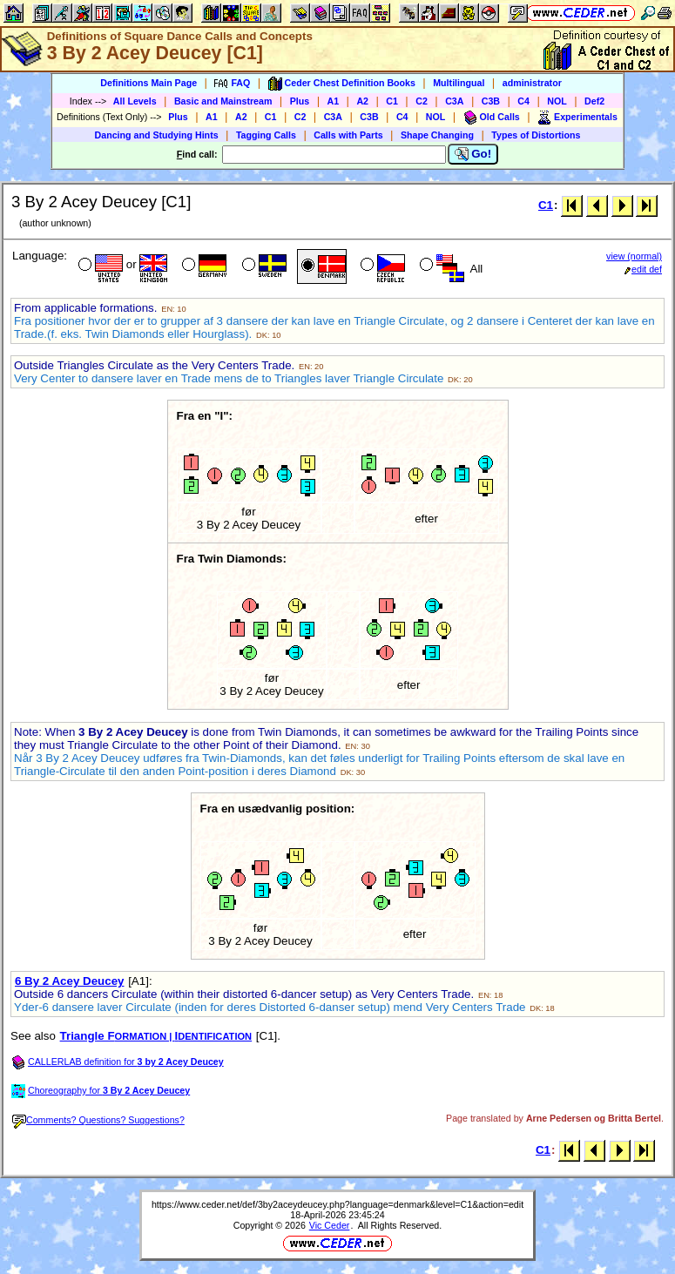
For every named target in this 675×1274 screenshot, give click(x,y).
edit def (643, 269)
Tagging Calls (266, 135)
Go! (473, 154)
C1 (392, 101)
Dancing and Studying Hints (157, 135)
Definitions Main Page (148, 83)
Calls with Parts (348, 135)
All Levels (135, 101)
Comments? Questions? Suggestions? (98, 1120)
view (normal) (634, 256)
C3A (454, 101)
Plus (300, 101)
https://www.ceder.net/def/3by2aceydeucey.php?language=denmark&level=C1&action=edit (337, 1204)
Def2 (594, 101)
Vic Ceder (329, 1225)
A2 (362, 101)
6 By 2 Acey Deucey (69, 981)
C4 (523, 101)
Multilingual (458, 83)
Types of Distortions (535, 135)
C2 (421, 101)
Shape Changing (437, 135)
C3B (491, 101)
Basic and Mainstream (223, 101)
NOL (557, 101)
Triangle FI (156, 1035)
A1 (333, 101)
